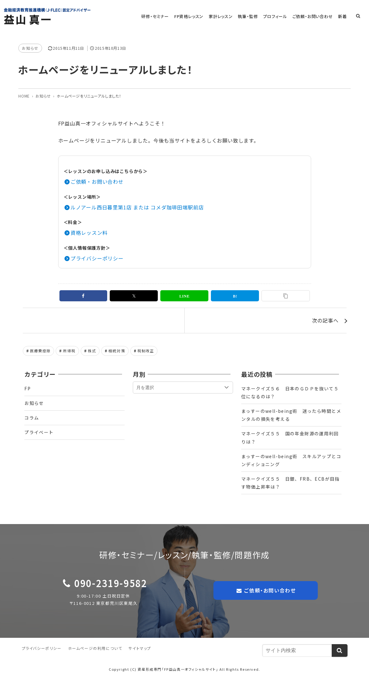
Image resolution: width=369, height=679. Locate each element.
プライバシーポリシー (97, 258)
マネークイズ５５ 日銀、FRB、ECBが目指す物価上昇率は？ (290, 483)
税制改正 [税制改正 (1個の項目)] (146, 350)
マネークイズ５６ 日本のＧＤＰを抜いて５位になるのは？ (290, 392)
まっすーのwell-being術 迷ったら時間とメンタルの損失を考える (291, 415)
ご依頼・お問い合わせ (313, 16)
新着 (342, 16)
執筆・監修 (249, 16)
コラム (31, 417)
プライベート (38, 432)
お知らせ (30, 48)
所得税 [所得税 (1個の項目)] (69, 350)
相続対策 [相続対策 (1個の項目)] (116, 350)
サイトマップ (139, 648)
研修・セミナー (156, 16)
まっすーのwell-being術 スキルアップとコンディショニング (291, 460)
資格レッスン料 (89, 232)
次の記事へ (325, 320)
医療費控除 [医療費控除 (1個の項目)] (40, 350)
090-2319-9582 (110, 583)
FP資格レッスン (190, 16)
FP (27, 388)
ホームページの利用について (95, 648)
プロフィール (276, 16)
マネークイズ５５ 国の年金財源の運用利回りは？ (290, 438)
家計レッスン (222, 16)
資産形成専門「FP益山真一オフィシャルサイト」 (178, 669)
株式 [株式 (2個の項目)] (92, 350)
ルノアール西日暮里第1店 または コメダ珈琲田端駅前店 (137, 207)
